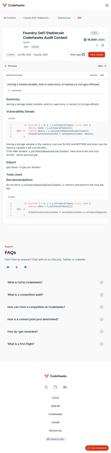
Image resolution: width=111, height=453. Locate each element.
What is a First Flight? (55, 344)
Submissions (64, 18)
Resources (55, 430)
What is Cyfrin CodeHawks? (55, 282)
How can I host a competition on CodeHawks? (55, 307)
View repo (77, 54)
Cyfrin (55, 397)
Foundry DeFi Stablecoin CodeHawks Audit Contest (37, 18)
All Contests (10, 18)
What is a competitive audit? (55, 294)
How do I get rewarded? (55, 331)
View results (96, 54)
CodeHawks (55, 414)
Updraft (55, 405)
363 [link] (79, 18)
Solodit (56, 422)
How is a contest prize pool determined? (55, 319)
